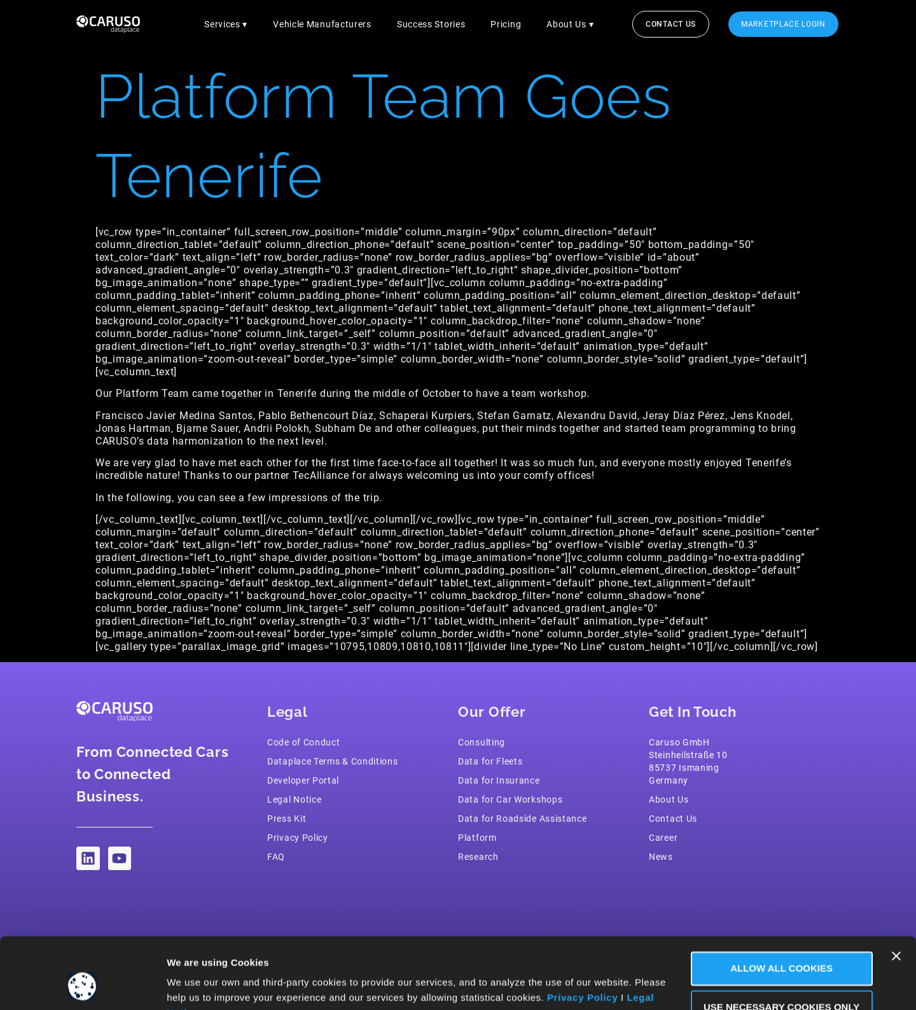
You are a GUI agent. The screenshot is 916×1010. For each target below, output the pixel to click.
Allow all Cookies (777, 905)
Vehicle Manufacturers (322, 24)
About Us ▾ (569, 24)
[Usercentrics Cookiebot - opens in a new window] (82, 985)
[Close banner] (896, 893)
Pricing (505, 24)
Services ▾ (225, 24)
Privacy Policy (582, 934)
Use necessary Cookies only (777, 944)
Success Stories (431, 24)
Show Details (199, 984)
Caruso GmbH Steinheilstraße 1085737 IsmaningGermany (688, 761)
